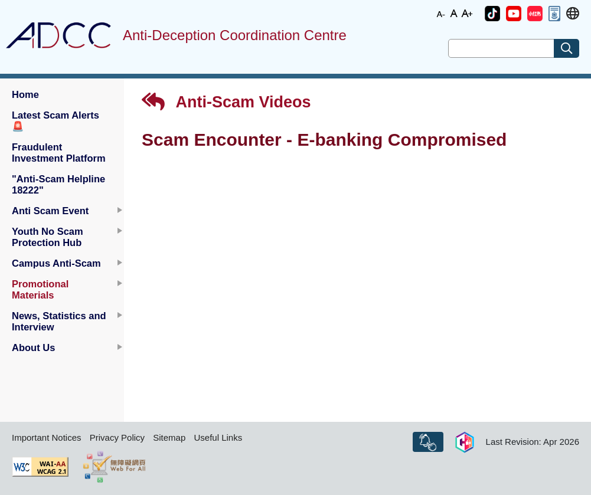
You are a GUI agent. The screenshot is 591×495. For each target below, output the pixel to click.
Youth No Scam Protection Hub (47, 237)
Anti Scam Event (50, 210)
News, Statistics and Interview (59, 321)
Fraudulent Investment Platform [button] (59, 152)
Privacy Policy (117, 437)
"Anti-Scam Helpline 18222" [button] (58, 184)
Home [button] (25, 94)
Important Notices (46, 437)
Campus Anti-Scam (56, 263)
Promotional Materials (40, 289)
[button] (492, 13)
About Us (33, 347)
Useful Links (218, 437)
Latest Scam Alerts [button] (55, 121)
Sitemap (169, 437)
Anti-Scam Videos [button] (226, 101)
